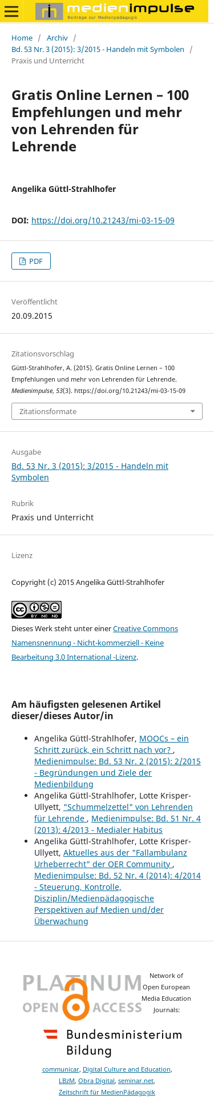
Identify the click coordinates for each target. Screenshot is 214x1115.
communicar (60, 1069)
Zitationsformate (47, 411)
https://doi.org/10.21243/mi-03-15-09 (103, 220)
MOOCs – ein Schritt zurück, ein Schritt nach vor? (111, 744)
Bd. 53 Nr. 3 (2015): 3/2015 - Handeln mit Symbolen (97, 49)
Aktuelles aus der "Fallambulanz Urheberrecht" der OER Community (110, 858)
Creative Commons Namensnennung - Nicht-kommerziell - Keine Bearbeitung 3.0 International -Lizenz (94, 642)
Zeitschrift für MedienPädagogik (107, 1092)
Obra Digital (96, 1081)
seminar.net (136, 1081)
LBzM (67, 1081)
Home (22, 38)
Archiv (57, 38)
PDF (35, 261)
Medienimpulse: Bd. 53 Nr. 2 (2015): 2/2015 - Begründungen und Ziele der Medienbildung (117, 772)
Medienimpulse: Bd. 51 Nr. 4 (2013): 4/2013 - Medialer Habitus (117, 824)
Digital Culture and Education (127, 1069)
